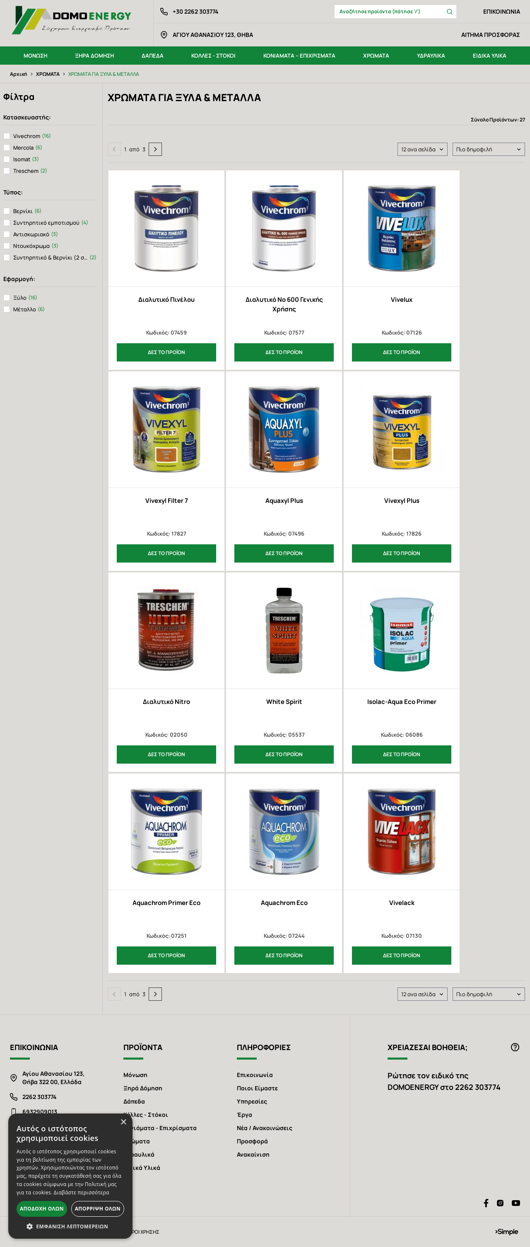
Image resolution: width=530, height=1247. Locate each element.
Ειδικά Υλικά (141, 1168)
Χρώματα (136, 1141)
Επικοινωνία (255, 1075)
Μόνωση (135, 1075)
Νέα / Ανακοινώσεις (264, 1128)
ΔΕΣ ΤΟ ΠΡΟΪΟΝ (166, 352)
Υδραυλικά (138, 1154)
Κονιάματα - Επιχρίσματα (160, 1128)
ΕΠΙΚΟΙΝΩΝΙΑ (501, 11)
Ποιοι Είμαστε (257, 1088)
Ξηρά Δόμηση (142, 1088)
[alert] (70, 1176)
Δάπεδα (134, 1101)
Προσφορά (252, 1141)
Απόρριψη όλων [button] (97, 1208)
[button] (70, 1226)
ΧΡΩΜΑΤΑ (48, 74)
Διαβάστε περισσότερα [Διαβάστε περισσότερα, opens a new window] (81, 1192)
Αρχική (18, 74)
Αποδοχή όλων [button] (42, 1208)
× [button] (123, 1122)
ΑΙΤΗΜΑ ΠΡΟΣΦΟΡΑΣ (490, 35)
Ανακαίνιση (253, 1154)
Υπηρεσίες (252, 1101)
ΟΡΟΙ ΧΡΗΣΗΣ (143, 1231)
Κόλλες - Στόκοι (145, 1114)
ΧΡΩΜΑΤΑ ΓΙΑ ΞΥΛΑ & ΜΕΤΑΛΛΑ (103, 74)
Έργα (244, 1114)
